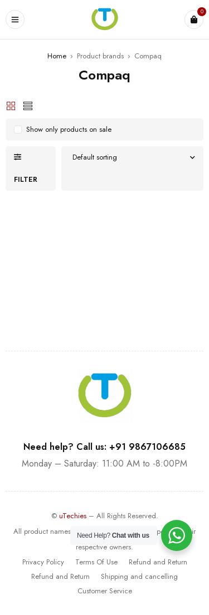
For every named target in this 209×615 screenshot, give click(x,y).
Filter (25, 179)
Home (56, 56)
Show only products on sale (68, 129)
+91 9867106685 (147, 446)
